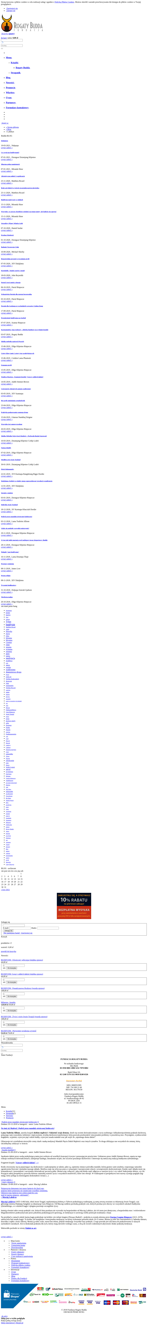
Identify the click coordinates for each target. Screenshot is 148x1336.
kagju (8, 613)
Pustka (8, 727)
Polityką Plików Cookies (64, 2)
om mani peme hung (11, 782)
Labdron (8, 747)
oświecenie (10, 761)
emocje (8, 816)
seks (7, 705)
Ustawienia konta (18, 1245)
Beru (7, 849)
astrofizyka (8, 805)
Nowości (9, 1116)
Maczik (8, 743)
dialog (8, 634)
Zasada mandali (8, 1150)
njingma (9, 651)
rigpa (7, 809)
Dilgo (7, 636)
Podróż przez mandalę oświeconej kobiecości (19, 1122)
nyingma (9, 649)
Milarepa (8, 822)
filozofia (9, 631)
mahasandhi (9, 791)
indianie (8, 619)
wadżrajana (10, 669)
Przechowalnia (17, 1247)
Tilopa (7, 756)
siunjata (8, 732)
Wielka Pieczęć (11, 688)
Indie (7, 763)
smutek (8, 813)
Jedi (7, 787)
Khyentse (9, 640)
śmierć (7, 827)
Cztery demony (8, 1182)
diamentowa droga (13, 672)
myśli (7, 860)
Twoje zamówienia (18, 1243)
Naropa (8, 758)
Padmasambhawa (11, 710)
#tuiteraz (8, 838)
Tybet (8, 621)
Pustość (8, 730)
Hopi (7, 617)
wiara (7, 629)
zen (7, 840)
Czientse (9, 642)
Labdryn (8, 745)
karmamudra (9, 855)
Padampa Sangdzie (11, 749)
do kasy (4, 38)
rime (8, 645)
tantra (8, 656)
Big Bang (8, 798)
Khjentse (9, 638)
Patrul (7, 674)
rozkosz (8, 853)
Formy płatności (17, 1252)
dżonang (8, 846)
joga (7, 683)
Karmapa (9, 610)
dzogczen (9, 681)
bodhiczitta (9, 824)
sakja (7, 723)
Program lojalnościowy (20, 1263)
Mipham (8, 776)
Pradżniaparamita (11, 734)
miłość (7, 851)
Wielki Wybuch (9, 800)
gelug (7, 752)
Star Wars (8, 789)
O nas (13, 1272)
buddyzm (10, 624)
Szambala (8, 818)
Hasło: (34, 928)
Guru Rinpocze (10, 712)
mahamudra (9, 685)
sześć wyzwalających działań (14, 701)
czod (7, 738)
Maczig (8, 741)
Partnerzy (15, 1274)
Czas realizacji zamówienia (22, 1256)
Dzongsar (9, 725)
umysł (8, 769)
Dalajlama (8, 774)
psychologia (9, 772)
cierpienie (8, 811)
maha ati (8, 677)
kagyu (8, 615)
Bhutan (8, 707)
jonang (8, 844)
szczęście (8, 835)
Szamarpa (8, 820)
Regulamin (15, 1261)
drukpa (8, 694)
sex (7, 703)
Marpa (7, 765)
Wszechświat (9, 796)
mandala (8, 667)
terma (7, 716)
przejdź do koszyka (8, 951)
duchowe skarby (10, 721)
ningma (8, 647)
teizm (7, 807)
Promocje (9, 1118)
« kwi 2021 (5, 890)
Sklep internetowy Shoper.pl (12, 1323)
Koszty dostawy (17, 1254)
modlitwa (9, 661)
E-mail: (6, 928)
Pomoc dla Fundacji (19, 1278)
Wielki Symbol (10, 767)
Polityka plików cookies (20, 1265)
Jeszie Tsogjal (10, 714)
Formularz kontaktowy (20, 1267)
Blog (13, 1276)
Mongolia (8, 862)
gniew (7, 831)
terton (7, 719)
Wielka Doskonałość (12, 679)
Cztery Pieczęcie (10, 864)
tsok (7, 663)
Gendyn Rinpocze (11, 778)
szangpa (8, 690)
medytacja (10, 658)
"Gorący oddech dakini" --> (27, 1163)
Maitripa (8, 785)
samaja (7, 857)
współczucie (9, 780)
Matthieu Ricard (10, 627)
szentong (8, 842)
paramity (8, 699)
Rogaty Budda (10, 829)
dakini (8, 665)
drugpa (8, 696)
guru (7, 654)
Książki (9, 1111)
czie (7, 736)
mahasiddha (9, 754)
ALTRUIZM (9, 793)
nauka (7, 692)
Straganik (9, 1113)
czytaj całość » (6, 148)
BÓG (7, 802)
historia (8, 833)
